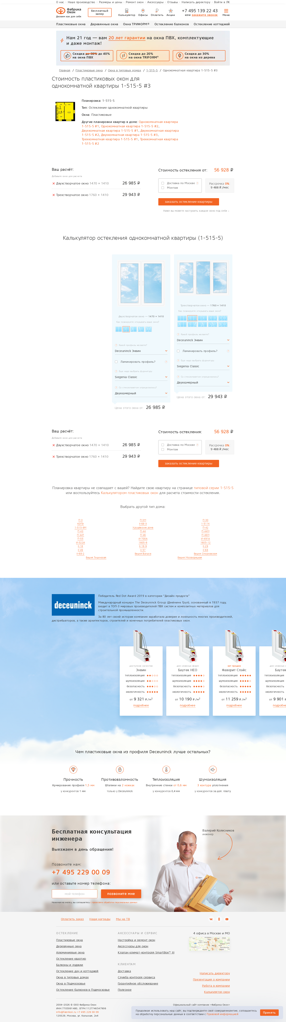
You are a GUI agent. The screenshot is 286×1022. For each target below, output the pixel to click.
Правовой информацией (222, 1014)
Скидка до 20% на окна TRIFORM (144, 55)
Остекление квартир (71, 959)
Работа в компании (216, 986)
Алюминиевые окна (70, 952)
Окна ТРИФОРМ (136, 23)
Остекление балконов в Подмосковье (83, 990)
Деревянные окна (104, 24)
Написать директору (196, 2)
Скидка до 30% (200, 55)
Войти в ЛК (222, 2)
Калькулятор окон (217, 992)
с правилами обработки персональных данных (113, 902)
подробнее (73, 705)
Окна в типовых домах (72, 977)
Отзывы (172, 2)
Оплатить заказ (72, 919)
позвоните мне (121, 893)
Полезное (125, 990)
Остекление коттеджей (212, 24)
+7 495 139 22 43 (200, 11)
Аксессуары (155, 2)
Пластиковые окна (71, 24)
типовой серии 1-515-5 (214, 488)
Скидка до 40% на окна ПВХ (91, 55)
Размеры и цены (110, 2)
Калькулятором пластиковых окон (129, 493)
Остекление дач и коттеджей (77, 971)
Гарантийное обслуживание (138, 983)
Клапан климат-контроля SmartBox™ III (146, 952)
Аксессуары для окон (133, 946)
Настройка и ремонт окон (136, 940)
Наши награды (99, 919)
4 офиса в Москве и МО (211, 933)
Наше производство (81, 2)
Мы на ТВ (123, 919)
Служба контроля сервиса (136, 977)
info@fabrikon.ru (66, 1012)
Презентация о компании (211, 979)
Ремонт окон (135, 2)
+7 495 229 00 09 (81, 872)
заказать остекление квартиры (188, 202)
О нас (60, 2)
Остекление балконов (171, 24)
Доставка (124, 971)
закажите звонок (205, 15)
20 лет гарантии (127, 37)
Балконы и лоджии (69, 965)
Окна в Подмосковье (71, 983)
